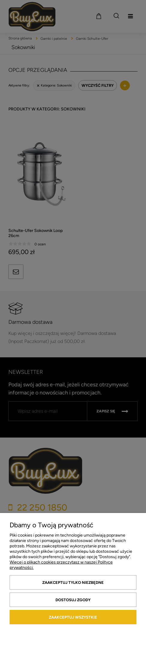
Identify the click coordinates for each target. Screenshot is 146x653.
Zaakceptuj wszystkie (73, 617)
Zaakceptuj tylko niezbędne (73, 582)
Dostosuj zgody (73, 600)
